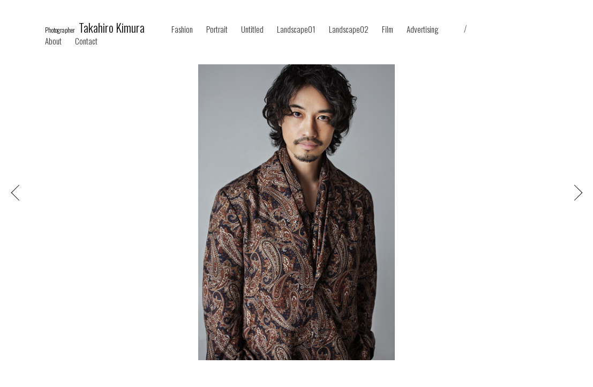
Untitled (252, 29)
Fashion (182, 29)
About (53, 41)
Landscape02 (349, 29)
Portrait (217, 29)
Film (387, 29)
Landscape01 (296, 29)
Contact (86, 41)
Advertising (423, 29)
